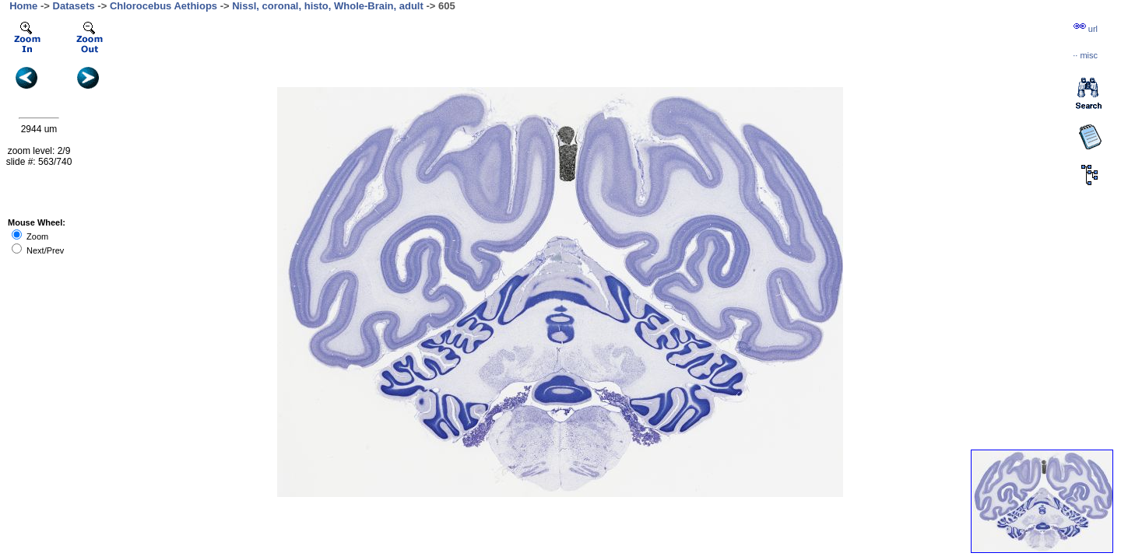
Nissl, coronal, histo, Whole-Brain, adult (327, 6)
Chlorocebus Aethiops (163, 6)
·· (1085, 55)
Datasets (74, 6)
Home (23, 6)
